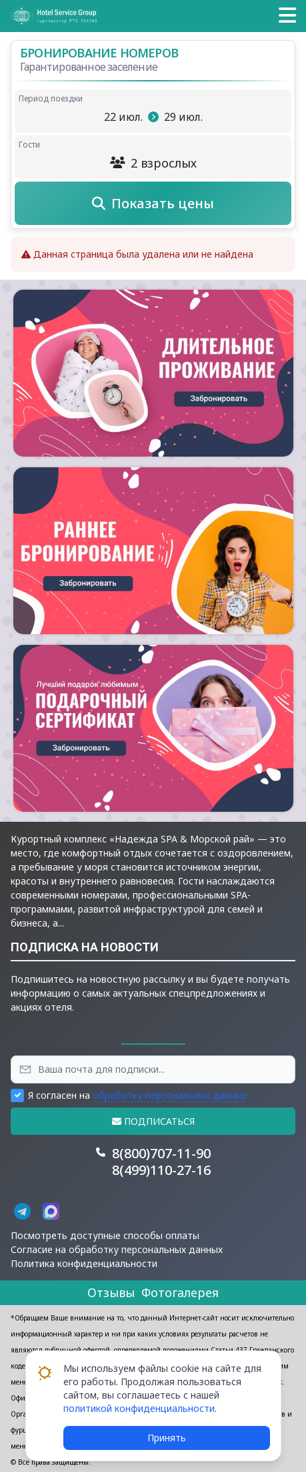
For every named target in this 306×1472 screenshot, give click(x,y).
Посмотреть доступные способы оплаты (105, 1235)
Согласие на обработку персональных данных (117, 1249)
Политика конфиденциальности (84, 1263)
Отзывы (111, 1292)
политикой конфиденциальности (139, 1408)
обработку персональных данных (170, 1095)
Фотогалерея (180, 1292)
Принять (166, 1437)
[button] (287, 16)
